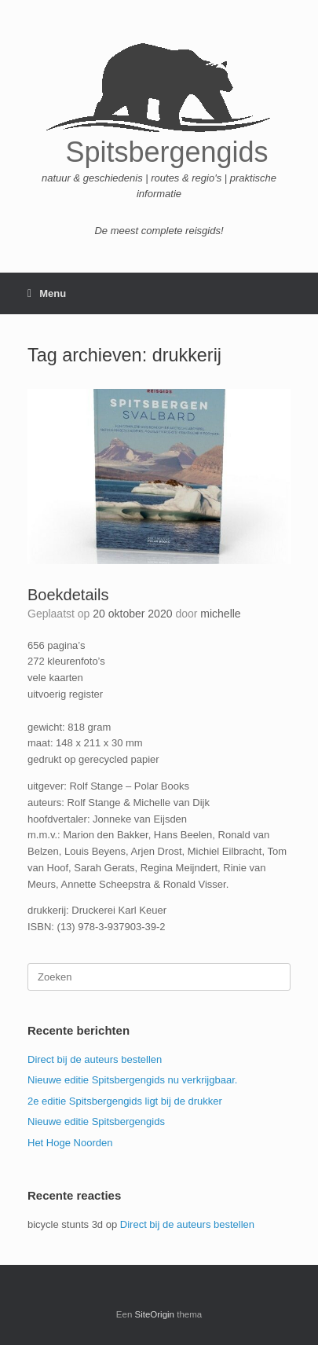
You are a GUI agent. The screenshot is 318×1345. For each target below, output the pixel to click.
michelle (220, 613)
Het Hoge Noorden (69, 1143)
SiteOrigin (155, 1314)
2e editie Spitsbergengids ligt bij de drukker (124, 1101)
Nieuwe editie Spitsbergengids (96, 1121)
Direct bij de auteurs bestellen (94, 1059)
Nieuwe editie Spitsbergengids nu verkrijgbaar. (132, 1080)
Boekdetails (67, 594)
